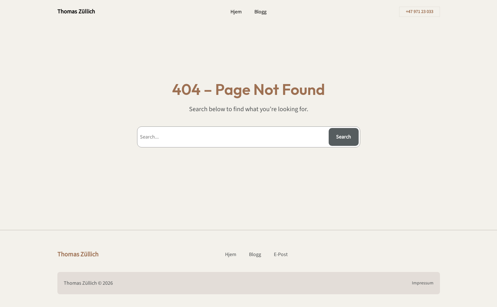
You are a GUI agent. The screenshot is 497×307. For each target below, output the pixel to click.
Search (343, 136)
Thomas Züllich (76, 12)
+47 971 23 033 (419, 12)
